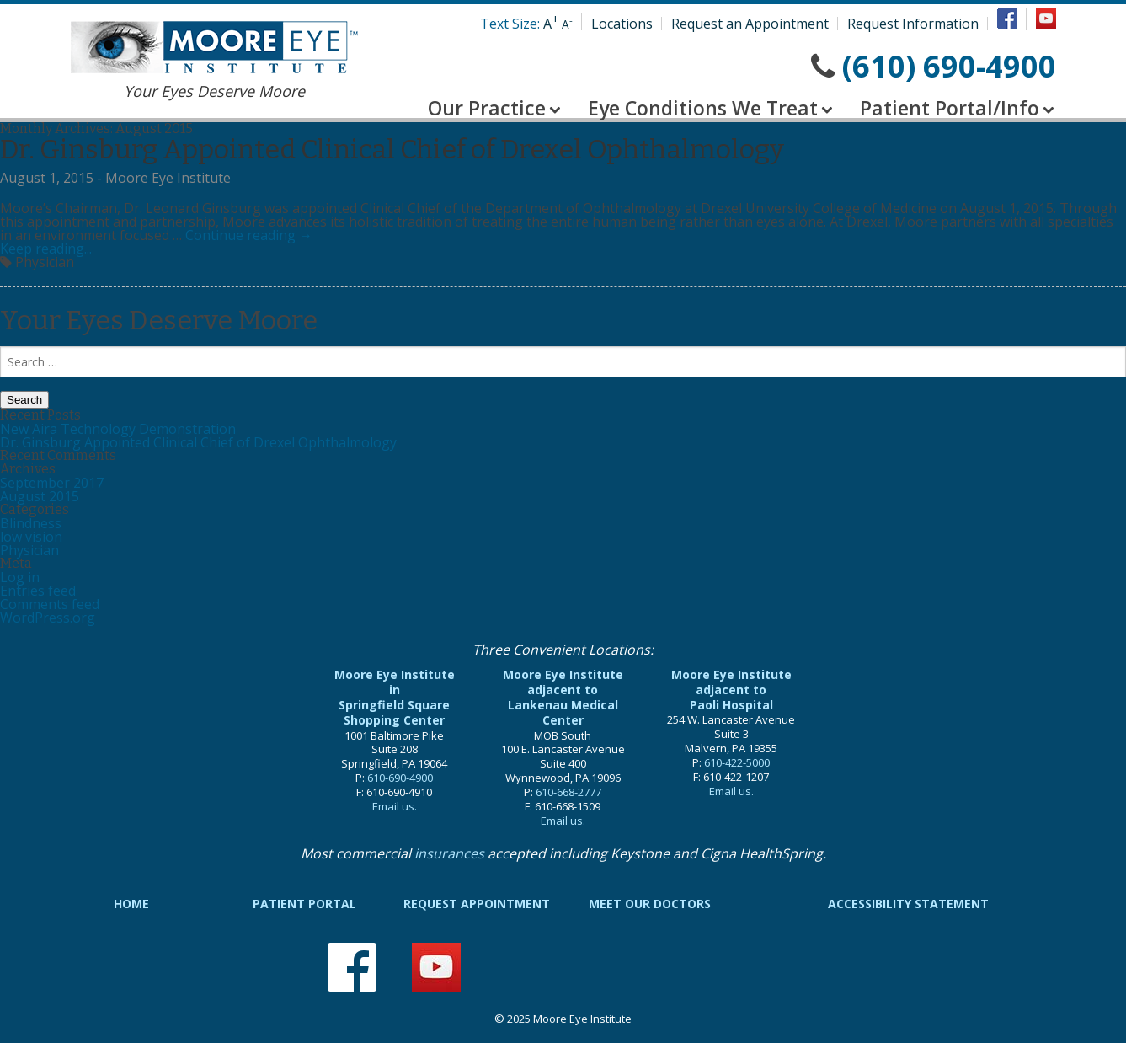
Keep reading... (46, 248)
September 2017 (52, 482)
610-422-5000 (737, 762)
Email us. (394, 806)
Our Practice (487, 107)
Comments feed (49, 604)
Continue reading (248, 235)
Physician (29, 550)
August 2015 (39, 496)
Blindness (30, 523)
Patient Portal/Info (949, 107)
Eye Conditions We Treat (703, 107)
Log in (20, 577)
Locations (622, 23)
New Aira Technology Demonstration (118, 429)
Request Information (913, 23)
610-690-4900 (400, 777)
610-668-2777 (568, 792)
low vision (31, 536)
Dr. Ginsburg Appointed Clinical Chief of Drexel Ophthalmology (392, 149)
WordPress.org (47, 617)
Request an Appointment (750, 23)
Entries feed (38, 590)
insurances (449, 853)
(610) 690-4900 (949, 66)
